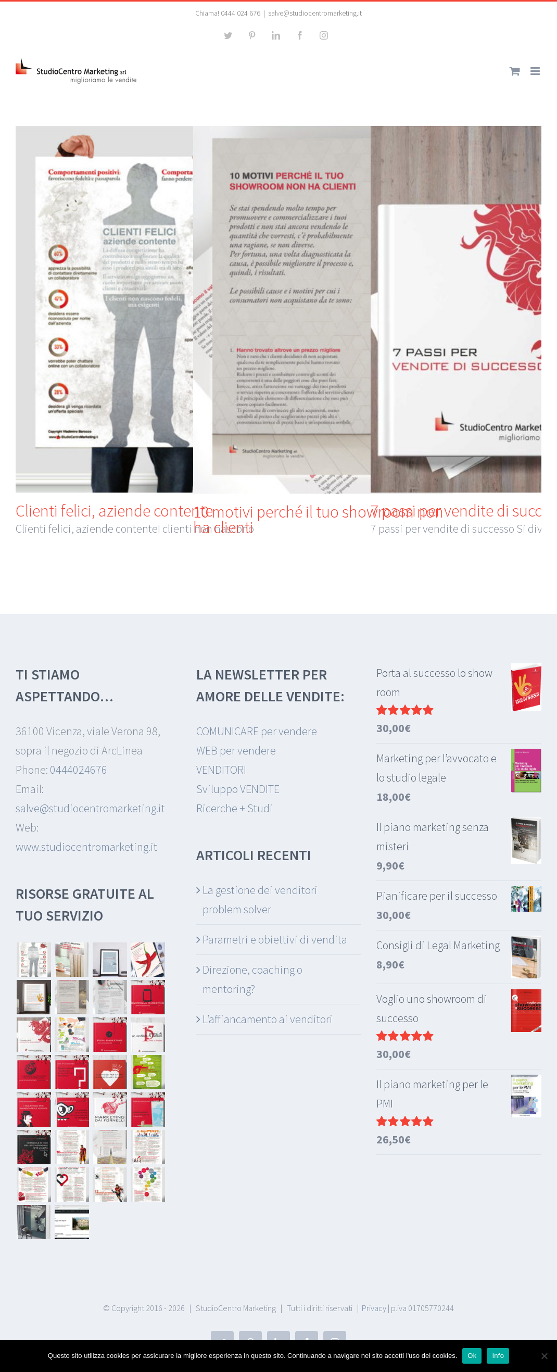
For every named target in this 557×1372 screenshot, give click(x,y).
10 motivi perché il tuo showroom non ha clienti (318, 519)
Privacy (374, 1308)
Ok (471, 1356)
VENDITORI (221, 769)
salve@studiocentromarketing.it (315, 13)
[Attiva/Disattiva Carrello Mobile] (515, 71)
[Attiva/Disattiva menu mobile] (535, 71)
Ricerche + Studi (234, 808)
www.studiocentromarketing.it (86, 846)
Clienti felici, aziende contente (114, 510)
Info (498, 1356)
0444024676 (78, 769)
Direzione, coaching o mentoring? (252, 979)
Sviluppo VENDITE (238, 789)
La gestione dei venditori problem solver (260, 899)
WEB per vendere (236, 750)
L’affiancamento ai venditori (267, 1019)
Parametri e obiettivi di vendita (274, 939)
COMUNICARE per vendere (256, 731)
